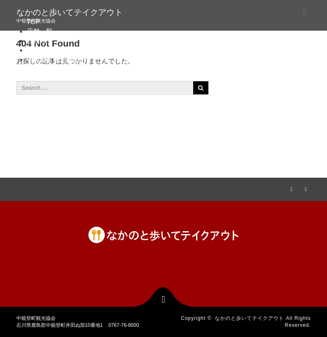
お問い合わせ (46, 50)
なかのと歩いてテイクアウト (69, 12)
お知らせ (40, 40)
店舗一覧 (40, 31)
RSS (305, 188)
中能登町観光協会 (53, 59)
